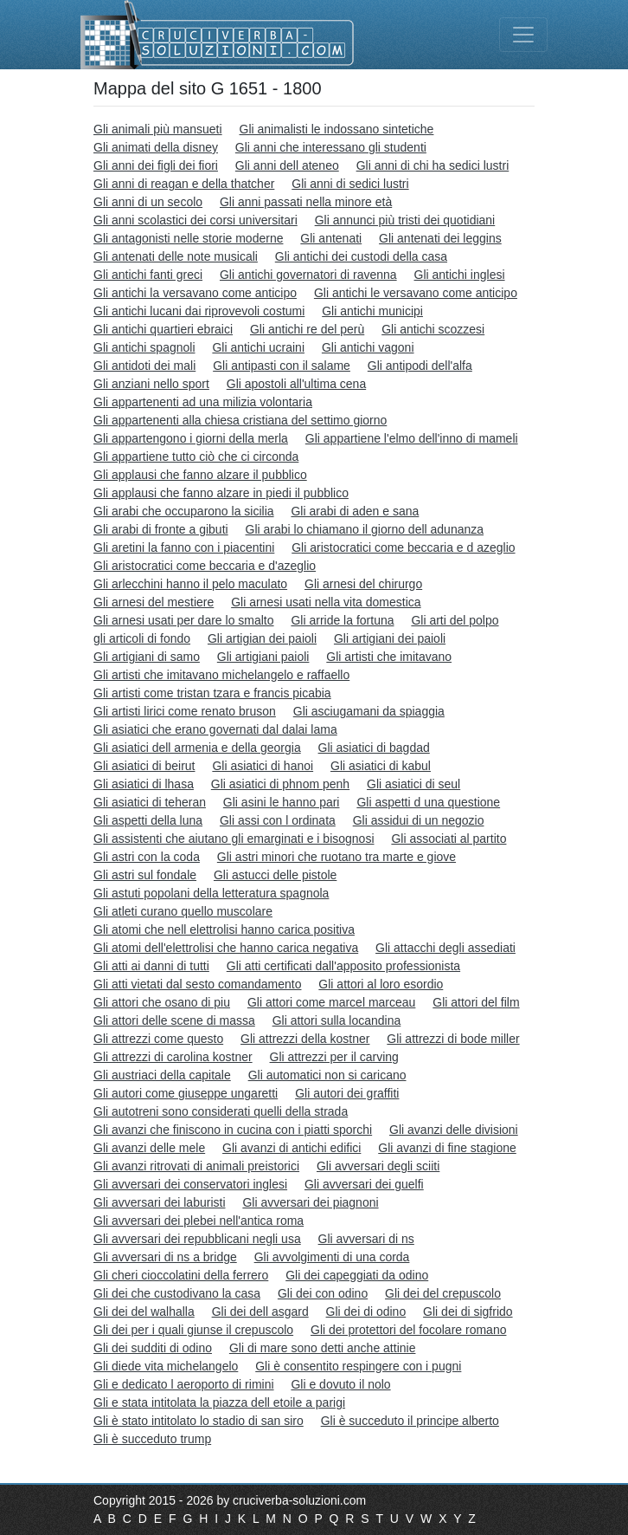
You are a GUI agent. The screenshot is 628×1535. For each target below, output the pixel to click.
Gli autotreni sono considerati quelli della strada (220, 1111)
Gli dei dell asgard (260, 1311)
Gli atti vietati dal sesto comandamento (197, 984)
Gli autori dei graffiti (347, 1093)
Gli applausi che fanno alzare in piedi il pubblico (221, 493)
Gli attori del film (476, 1002)
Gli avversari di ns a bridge (165, 1257)
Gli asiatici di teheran (149, 802)
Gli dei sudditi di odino (152, 1348)
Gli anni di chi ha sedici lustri (432, 165)
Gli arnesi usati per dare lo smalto (183, 620)
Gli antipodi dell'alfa (420, 365)
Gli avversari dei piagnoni (310, 1202)
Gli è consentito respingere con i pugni (358, 1366)
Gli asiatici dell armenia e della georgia (197, 748)
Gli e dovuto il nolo (340, 1384)
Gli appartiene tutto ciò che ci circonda (195, 456)
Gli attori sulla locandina (336, 1020)
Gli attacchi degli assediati (445, 948)
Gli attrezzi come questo (158, 1039)
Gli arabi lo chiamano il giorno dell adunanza (365, 529)
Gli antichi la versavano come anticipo (195, 293)
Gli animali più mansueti (157, 129)
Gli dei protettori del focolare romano (408, 1330)
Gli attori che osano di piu (161, 1002)
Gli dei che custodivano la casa (176, 1293)
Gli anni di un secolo (147, 202)
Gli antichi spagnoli (144, 347)
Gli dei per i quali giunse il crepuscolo (193, 1330)
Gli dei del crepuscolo (443, 1293)
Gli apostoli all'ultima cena (296, 384)
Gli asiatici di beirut (144, 766)
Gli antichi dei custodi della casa (361, 256)
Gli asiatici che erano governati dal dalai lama (215, 729)
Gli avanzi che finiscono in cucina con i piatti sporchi (232, 1130)
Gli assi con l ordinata (278, 820)
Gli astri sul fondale (144, 875)
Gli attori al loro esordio (380, 984)
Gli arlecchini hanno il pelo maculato (190, 584)
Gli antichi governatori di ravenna (308, 275)
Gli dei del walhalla (144, 1311)
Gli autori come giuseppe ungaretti (185, 1093)
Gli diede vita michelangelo (165, 1366)
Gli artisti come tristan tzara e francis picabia (212, 693)
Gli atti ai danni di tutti (151, 966)
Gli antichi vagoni (368, 347)
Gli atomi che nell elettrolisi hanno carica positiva (224, 929)
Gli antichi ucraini (258, 347)
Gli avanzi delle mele (149, 1148)
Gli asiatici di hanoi (262, 766)
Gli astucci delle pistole (275, 875)
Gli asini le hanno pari (281, 802)
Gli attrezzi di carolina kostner (173, 1057)
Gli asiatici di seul (413, 784)
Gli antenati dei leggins (440, 238)
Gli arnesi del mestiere (153, 602)
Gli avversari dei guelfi (364, 1184)
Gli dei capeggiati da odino (356, 1275)
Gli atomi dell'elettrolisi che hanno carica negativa (225, 948)
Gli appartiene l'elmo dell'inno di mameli (411, 438)
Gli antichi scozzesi (432, 329)
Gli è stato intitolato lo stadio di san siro (198, 1421)
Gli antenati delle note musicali (175, 256)
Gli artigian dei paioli (262, 638)
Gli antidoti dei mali (144, 365)
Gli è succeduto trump (152, 1439)
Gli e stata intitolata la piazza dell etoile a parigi (219, 1402)
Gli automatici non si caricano (327, 1075)
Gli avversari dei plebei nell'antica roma (198, 1220)
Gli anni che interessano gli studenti (330, 147)
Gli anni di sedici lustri (350, 184)
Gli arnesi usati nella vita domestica (325, 602)
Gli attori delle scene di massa (174, 1020)
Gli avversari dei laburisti (159, 1202)
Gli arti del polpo (454, 620)
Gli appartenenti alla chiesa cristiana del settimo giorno (240, 420)
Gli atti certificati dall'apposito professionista (343, 966)
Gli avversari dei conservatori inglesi (190, 1184)
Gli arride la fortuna (342, 620)
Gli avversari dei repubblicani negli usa (197, 1239)
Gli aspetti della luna (147, 820)
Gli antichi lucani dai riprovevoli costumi (198, 311)
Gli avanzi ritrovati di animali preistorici (196, 1166)
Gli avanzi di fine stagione (447, 1148)
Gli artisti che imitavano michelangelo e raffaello (221, 675)
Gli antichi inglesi (459, 275)
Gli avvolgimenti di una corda (332, 1257)
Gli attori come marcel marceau (331, 1002)
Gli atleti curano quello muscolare (182, 911)
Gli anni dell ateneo (287, 165)
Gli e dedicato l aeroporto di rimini (183, 1384)
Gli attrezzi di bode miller (453, 1039)
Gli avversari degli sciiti (378, 1166)
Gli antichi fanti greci (147, 275)
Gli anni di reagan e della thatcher (183, 184)
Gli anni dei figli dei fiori (155, 165)
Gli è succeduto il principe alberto (410, 1421)
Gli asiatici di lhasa (143, 784)
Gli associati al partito (448, 838)
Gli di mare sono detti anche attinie (322, 1348)
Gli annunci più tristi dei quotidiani (405, 220)
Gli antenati (331, 238)
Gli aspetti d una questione (428, 802)
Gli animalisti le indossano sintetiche (337, 129)
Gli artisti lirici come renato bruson (184, 711)
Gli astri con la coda (146, 857)
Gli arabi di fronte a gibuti (160, 529)
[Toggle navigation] (523, 34)
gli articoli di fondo (141, 638)
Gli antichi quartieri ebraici (163, 329)
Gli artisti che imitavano (389, 657)
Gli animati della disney (155, 147)
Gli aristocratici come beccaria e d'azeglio (204, 566)
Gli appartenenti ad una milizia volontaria (202, 402)
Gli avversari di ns (366, 1239)
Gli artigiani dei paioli (389, 638)
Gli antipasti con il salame (281, 365)
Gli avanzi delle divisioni (453, 1130)
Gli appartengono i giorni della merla (190, 438)
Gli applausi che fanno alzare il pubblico (200, 475)
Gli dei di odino (366, 1311)
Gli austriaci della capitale (162, 1075)
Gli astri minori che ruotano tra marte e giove (336, 857)
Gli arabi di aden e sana (355, 511)
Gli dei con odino (323, 1293)
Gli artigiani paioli (263, 657)
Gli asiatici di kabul (380, 766)
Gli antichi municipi (372, 311)
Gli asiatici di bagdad (374, 748)
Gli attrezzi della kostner (304, 1039)
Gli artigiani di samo (146, 657)
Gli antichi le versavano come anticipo (415, 293)
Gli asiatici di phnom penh (280, 784)
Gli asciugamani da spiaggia (369, 711)
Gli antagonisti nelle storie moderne (188, 238)
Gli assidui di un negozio (418, 820)
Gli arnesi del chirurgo (363, 584)
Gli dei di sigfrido (468, 1311)
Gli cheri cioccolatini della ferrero (180, 1275)
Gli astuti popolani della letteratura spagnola (211, 893)
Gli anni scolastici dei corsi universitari (195, 220)
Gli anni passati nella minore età (306, 202)
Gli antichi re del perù (307, 329)
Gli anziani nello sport (151, 384)
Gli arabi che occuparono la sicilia (183, 511)
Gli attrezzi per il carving (334, 1057)
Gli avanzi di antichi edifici (291, 1148)
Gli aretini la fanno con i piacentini (183, 547)
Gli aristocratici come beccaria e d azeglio (403, 547)
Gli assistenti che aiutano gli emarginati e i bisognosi (234, 838)
